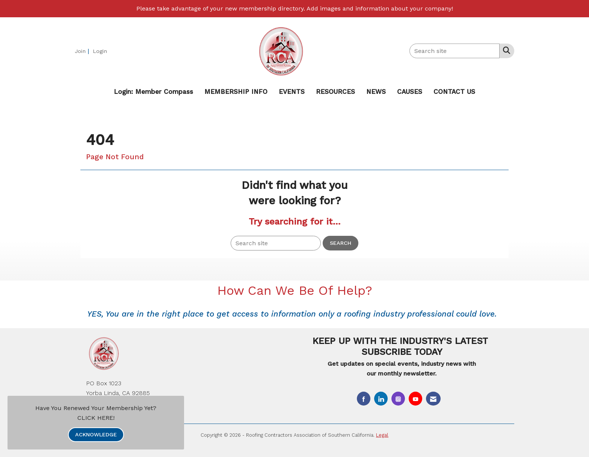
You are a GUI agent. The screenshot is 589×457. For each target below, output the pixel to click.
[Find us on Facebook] (363, 399)
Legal (382, 435)
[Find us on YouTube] (415, 399)
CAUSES (409, 91)
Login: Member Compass (153, 91)
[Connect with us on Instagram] (398, 399)
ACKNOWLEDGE (96, 434)
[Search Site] (505, 50)
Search (340, 243)
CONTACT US (454, 91)
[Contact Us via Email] (433, 399)
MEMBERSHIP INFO (235, 91)
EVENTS (292, 91)
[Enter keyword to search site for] (454, 51)
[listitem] (83, 50)
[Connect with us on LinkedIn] (381, 399)
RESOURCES (335, 91)
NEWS (376, 91)
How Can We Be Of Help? (294, 290)
